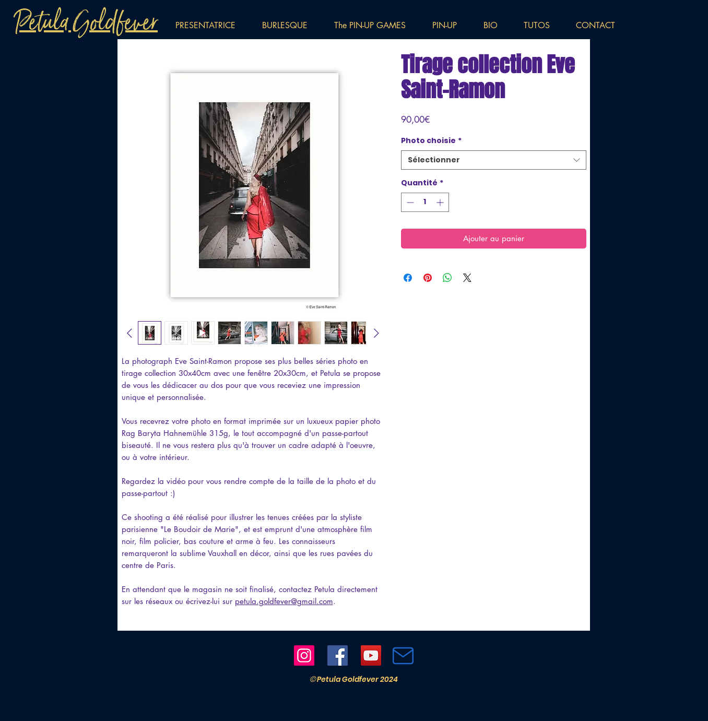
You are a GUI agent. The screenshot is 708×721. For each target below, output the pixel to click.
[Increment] (440, 202)
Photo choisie (431, 141)
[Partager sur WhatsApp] (447, 277)
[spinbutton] (425, 202)
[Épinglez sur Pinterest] (427, 277)
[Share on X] (467, 277)
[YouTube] (371, 655)
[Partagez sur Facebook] (408, 277)
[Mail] (403, 655)
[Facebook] (337, 655)
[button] (450, 26)
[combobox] (493, 160)
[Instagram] (304, 655)
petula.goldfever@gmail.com (284, 601)
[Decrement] (409, 202)
